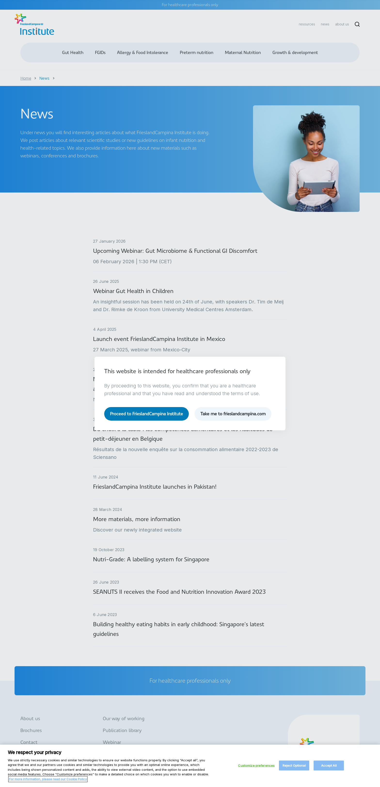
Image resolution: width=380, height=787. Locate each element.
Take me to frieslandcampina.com (233, 414)
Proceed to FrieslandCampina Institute (146, 414)
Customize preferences (256, 769)
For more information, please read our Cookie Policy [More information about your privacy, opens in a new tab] (48, 783)
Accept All (329, 769)
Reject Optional (294, 769)
